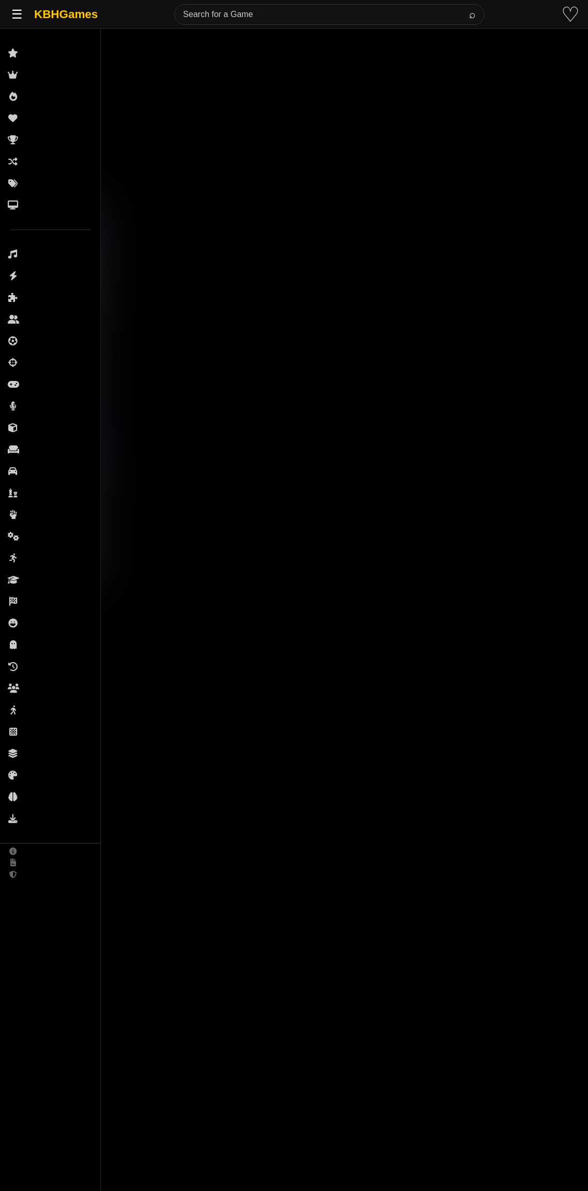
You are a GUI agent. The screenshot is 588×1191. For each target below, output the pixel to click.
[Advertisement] (307, 85)
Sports (210, 799)
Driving (124, 799)
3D (89, 799)
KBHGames (66, 14)
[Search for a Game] (329, 14)
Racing (168, 799)
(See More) (165, 1005)
